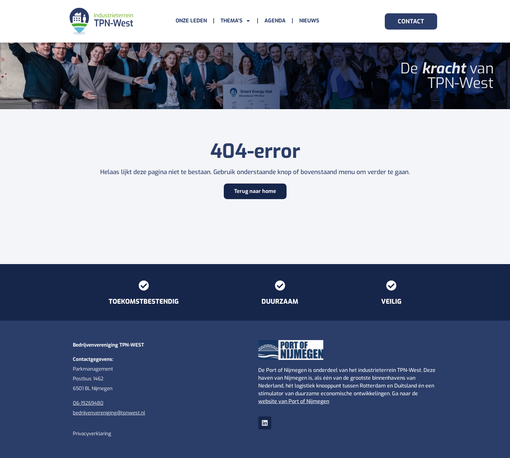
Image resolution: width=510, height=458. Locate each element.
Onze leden (191, 20)
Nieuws (309, 20)
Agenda (275, 20)
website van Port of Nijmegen (293, 401)
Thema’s (236, 21)
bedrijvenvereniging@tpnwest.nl (109, 413)
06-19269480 (88, 403)
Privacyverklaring (92, 433)
